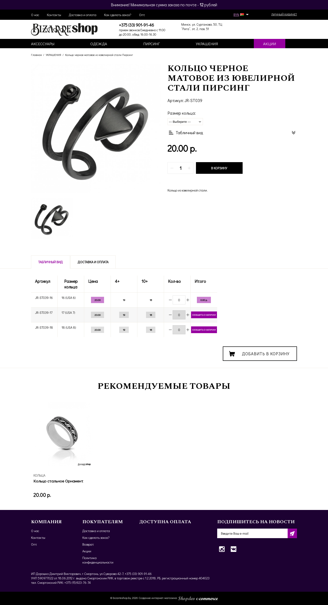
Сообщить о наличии (204, 315)
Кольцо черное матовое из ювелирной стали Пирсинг (99, 55)
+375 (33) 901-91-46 (136, 25)
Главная (36, 55)
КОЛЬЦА (39, 475)
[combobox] (185, 121)
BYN (240, 14)
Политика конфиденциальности (97, 560)
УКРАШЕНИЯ (53, 55)
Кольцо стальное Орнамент (58, 481)
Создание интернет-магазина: (178, 598)
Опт (142, 15)
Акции (86, 551)
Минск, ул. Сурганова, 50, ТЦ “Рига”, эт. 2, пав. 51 (201, 26)
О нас (35, 15)
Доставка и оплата (82, 15)
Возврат (88, 544)
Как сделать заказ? (117, 15)
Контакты (54, 15)
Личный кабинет (284, 14)
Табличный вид (50, 262)
